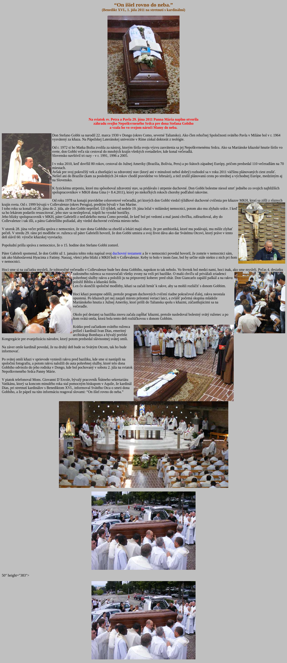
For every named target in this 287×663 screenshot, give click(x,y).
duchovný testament (126, 253)
